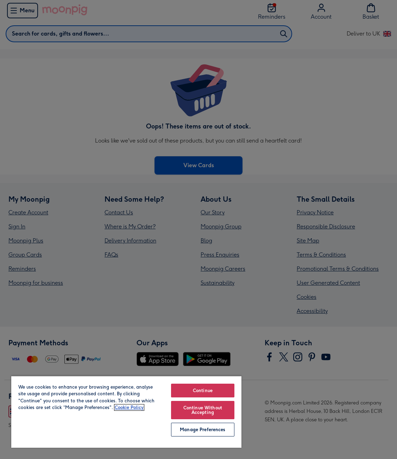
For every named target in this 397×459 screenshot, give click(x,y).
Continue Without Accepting (202, 410)
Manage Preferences (202, 429)
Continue (203, 390)
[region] (126, 412)
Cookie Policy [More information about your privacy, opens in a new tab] (129, 407)
